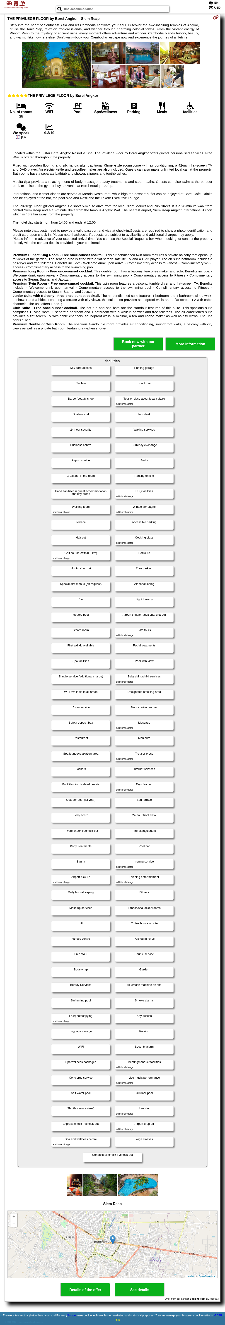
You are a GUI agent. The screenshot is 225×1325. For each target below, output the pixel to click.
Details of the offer (85, 1290)
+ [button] (13, 1216)
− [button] (13, 1223)
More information (190, 344)
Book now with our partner (138, 344)
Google (71, 1315)
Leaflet (190, 1276)
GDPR (218, 1315)
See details (139, 1290)
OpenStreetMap (207, 1276)
